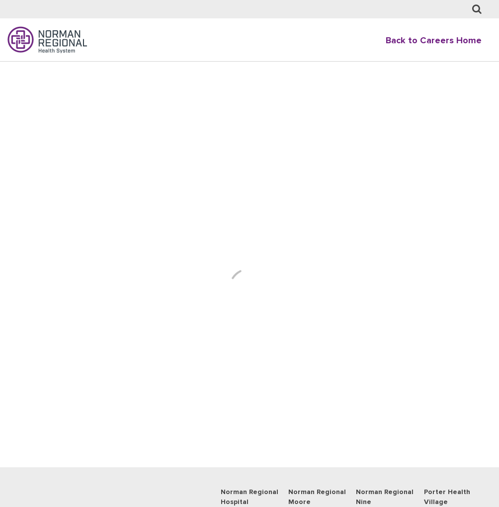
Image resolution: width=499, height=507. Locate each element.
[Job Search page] (477, 9)
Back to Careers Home (434, 40)
